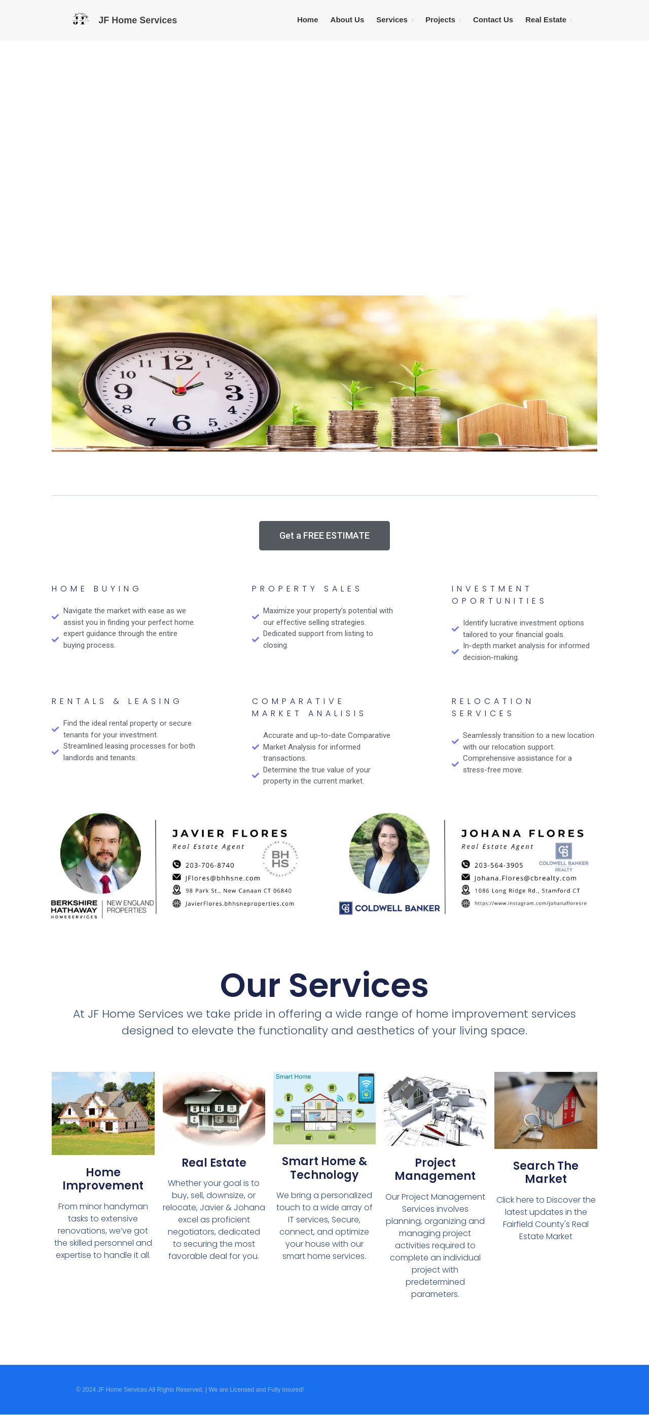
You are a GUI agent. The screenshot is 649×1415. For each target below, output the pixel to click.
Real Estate (545, 19)
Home (307, 19)
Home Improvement (102, 1179)
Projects (440, 19)
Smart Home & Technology (324, 1167)
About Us (348, 19)
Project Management (435, 1169)
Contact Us (493, 19)
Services (392, 19)
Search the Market (546, 1172)
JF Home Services (137, 20)
